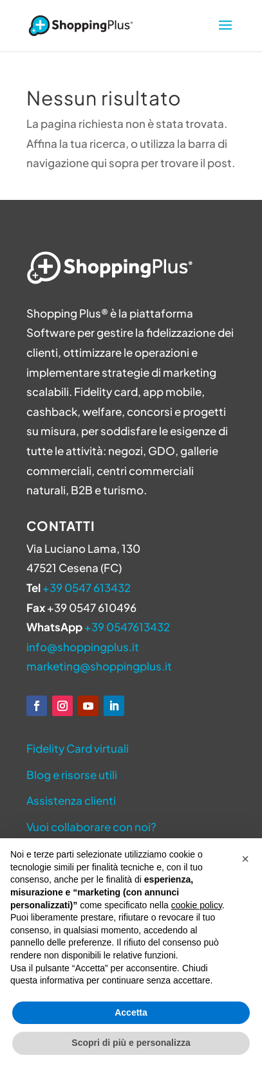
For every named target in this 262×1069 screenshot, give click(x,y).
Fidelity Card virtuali (77, 748)
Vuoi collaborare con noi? (91, 827)
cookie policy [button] (196, 905)
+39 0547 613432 (86, 587)
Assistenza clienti (71, 800)
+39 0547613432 (127, 627)
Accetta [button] (131, 1012)
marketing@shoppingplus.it (99, 666)
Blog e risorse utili (71, 775)
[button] (245, 859)
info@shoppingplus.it (82, 647)
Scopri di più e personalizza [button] (130, 1043)
